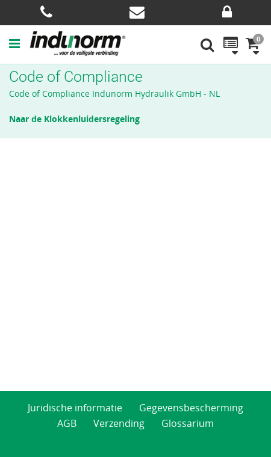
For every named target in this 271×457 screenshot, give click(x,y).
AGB (66, 423)
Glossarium (187, 423)
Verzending (119, 423)
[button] (19, 43)
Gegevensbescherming (191, 407)
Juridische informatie (75, 407)
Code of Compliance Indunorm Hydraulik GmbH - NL (114, 93)
